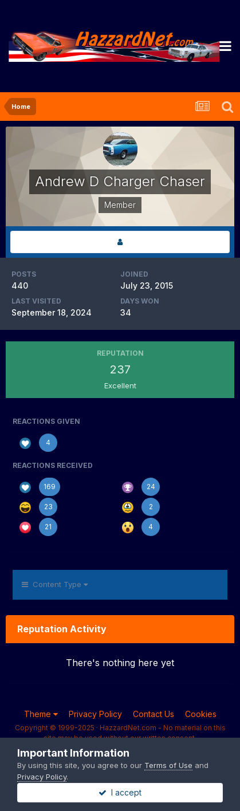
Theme (41, 714)
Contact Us (153, 714)
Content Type (55, 584)
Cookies (201, 714)
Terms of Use (168, 765)
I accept (120, 792)
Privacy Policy (95, 714)
